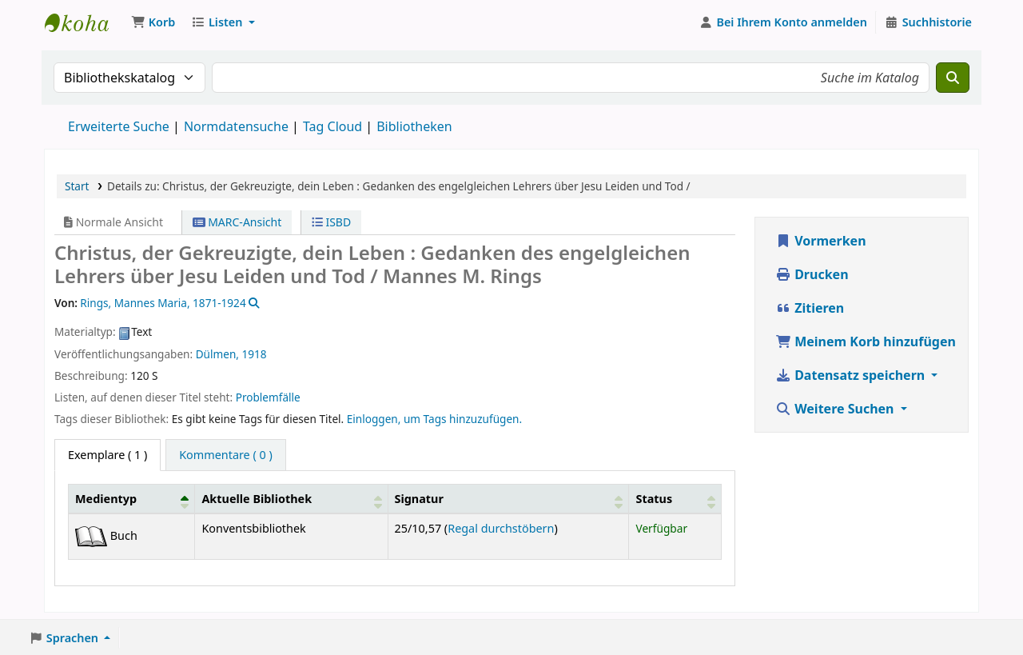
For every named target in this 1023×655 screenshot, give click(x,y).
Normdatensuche (236, 126)
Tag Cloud (332, 126)
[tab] (225, 455)
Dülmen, (217, 353)
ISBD (331, 222)
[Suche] (952, 77)
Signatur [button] (419, 498)
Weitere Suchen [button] (836, 408)
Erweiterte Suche (118, 126)
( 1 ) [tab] (107, 454)
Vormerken (820, 241)
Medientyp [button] (106, 498)
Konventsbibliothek (85, 22)
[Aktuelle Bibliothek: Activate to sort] (291, 499)
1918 (254, 353)
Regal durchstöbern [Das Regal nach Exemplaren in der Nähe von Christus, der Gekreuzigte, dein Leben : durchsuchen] (501, 528)
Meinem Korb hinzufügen (865, 341)
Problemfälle (268, 397)
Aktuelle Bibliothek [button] (256, 498)
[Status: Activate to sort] (675, 499)
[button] (153, 22)
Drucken (812, 274)
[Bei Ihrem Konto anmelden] (783, 22)
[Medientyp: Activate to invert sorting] (132, 499)
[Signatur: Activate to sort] (508, 499)
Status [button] (653, 498)
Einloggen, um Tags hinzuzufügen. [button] (434, 418)
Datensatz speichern (851, 375)
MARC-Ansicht (237, 222)
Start (77, 186)
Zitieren (809, 308)
